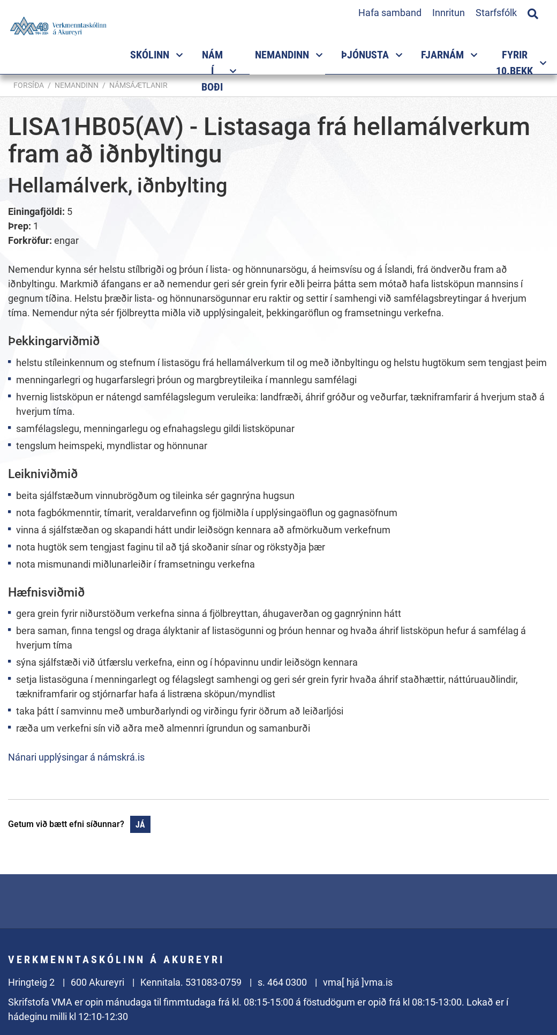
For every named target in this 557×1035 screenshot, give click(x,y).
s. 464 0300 (282, 982)
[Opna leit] (533, 12)
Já (140, 825)
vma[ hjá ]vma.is (358, 982)
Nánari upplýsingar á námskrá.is (76, 757)
